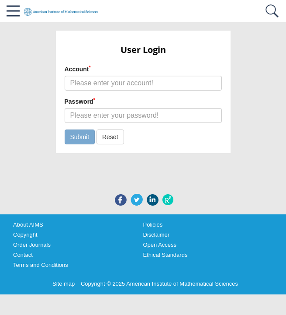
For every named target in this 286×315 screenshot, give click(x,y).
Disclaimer (156, 234)
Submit (80, 136)
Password (80, 101)
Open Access (160, 245)
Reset (110, 136)
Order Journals (32, 245)
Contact (23, 255)
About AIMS (28, 224)
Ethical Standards (165, 255)
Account (78, 69)
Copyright (25, 234)
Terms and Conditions (40, 265)
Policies (153, 224)
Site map (63, 283)
